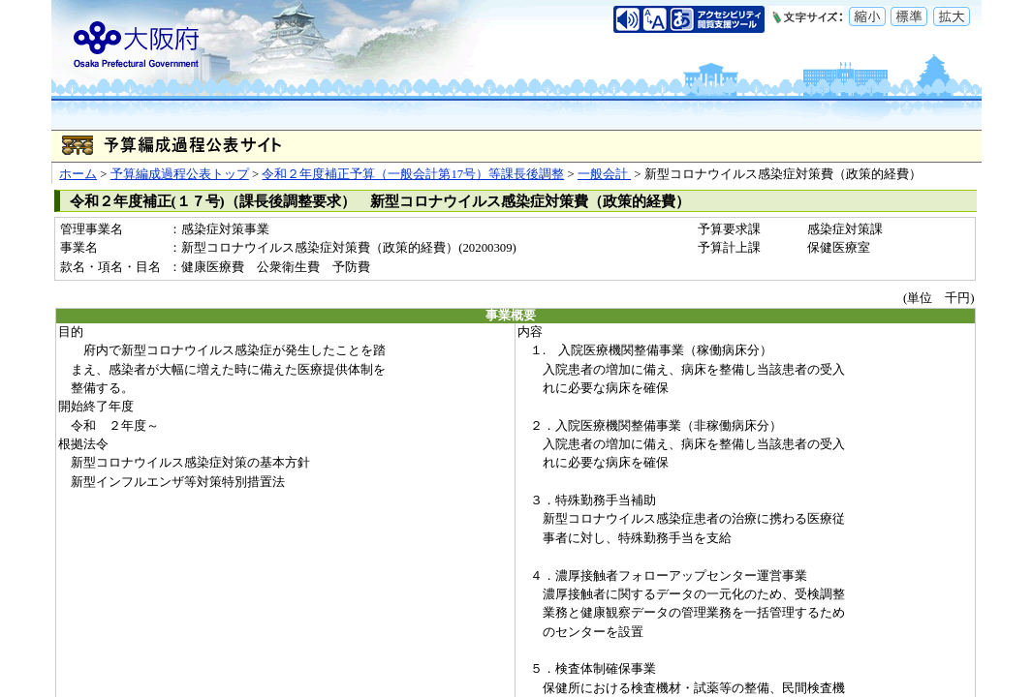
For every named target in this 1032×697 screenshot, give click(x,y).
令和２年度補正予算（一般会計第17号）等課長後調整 (413, 174)
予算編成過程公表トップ (179, 174)
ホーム (78, 174)
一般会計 (604, 174)
